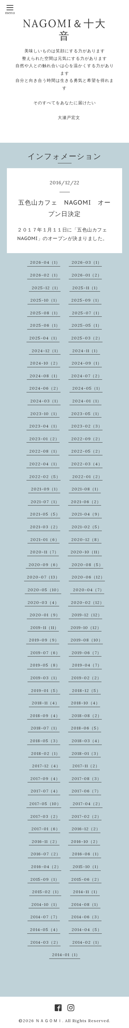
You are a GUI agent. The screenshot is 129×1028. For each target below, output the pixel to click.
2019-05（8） (45, 665)
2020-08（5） (87, 564)
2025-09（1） (86, 300)
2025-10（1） (45, 300)
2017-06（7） (86, 790)
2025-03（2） (87, 337)
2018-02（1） (45, 753)
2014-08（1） (85, 904)
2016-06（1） (86, 853)
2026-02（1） (45, 275)
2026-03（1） (87, 262)
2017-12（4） (46, 765)
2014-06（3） (86, 916)
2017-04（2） (88, 803)
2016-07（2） (46, 853)
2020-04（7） (88, 589)
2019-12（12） (87, 614)
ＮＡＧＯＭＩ (48, 1020)
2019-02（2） (86, 677)
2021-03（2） (45, 526)
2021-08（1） (86, 488)
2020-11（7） (44, 551)
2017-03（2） (45, 816)
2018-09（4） (45, 715)
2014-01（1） (66, 954)
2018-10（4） (85, 702)
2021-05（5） (45, 514)
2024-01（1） (86, 400)
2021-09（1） (45, 488)
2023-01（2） (44, 438)
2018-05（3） (45, 740)
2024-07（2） (86, 375)
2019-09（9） (44, 639)
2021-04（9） (87, 514)
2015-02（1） (46, 891)
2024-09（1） (87, 363)
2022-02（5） (45, 476)
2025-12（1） (46, 287)
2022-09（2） (87, 438)
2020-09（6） (44, 564)
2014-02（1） (86, 942)
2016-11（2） (46, 841)
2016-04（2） (46, 866)
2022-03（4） (87, 463)
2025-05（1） (87, 325)
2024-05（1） (87, 388)
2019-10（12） (86, 627)
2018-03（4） (87, 740)
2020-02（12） (87, 602)
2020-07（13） (43, 577)
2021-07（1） (45, 501)
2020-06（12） (88, 577)
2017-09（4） (45, 778)
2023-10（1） (45, 413)
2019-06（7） (86, 652)
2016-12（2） (86, 828)
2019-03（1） (45, 677)
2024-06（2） (45, 388)
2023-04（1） (44, 426)
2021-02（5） (87, 526)
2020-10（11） (86, 551)
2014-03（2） (45, 942)
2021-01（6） (45, 539)
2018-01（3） (86, 753)
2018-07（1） (45, 728)
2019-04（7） (87, 665)
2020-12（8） (86, 539)
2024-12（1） (46, 350)
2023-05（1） (86, 413)
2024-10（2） (45, 363)
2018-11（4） (46, 702)
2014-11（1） (86, 891)
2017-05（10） (45, 803)
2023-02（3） (87, 426)
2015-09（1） (45, 879)
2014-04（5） (87, 929)
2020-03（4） (43, 602)
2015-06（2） (86, 879)
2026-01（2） (87, 275)
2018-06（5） (86, 728)
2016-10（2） (85, 841)
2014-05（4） (45, 929)
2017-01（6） (45, 828)
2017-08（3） (86, 778)
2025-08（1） (45, 312)
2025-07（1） (87, 312)
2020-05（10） (44, 589)
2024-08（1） (45, 375)
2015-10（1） (87, 866)
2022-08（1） (44, 451)
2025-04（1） (44, 337)
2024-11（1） (86, 350)
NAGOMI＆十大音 (64, 29)
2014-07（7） (45, 916)
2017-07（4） (45, 790)
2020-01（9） (45, 614)
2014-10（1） (45, 904)
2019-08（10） (87, 639)
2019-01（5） (45, 690)
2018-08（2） (87, 715)
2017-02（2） (86, 816)
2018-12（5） (86, 690)
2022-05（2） (87, 451)
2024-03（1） (45, 400)
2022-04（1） (44, 463)
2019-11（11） (44, 627)
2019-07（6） (45, 652)
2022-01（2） (87, 476)
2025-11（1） (86, 287)
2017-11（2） (86, 765)
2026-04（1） (45, 262)
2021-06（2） (86, 501)
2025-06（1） (45, 325)
